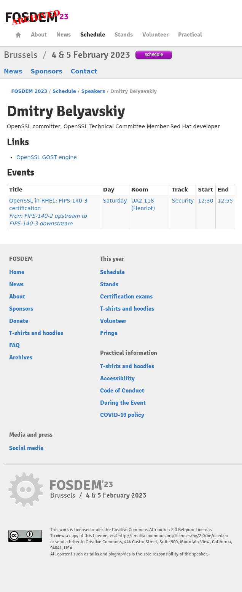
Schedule (92, 34)
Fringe (109, 333)
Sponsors (46, 71)
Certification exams (126, 296)
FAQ (14, 345)
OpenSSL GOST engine (46, 157)
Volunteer (155, 34)
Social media (26, 448)
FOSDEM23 (37, 17)
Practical (190, 34)
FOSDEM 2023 (29, 91)
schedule (154, 54)
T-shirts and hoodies (36, 333)
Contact (84, 71)
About (39, 34)
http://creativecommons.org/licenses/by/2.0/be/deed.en (173, 536)
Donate (18, 321)
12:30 (205, 201)
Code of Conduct (122, 390)
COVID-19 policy (122, 415)
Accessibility (117, 378)
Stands (124, 34)
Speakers (93, 91)
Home (18, 35)
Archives (20, 357)
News (63, 34)
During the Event (123, 403)
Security (183, 201)
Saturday (115, 201)
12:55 (225, 201)
